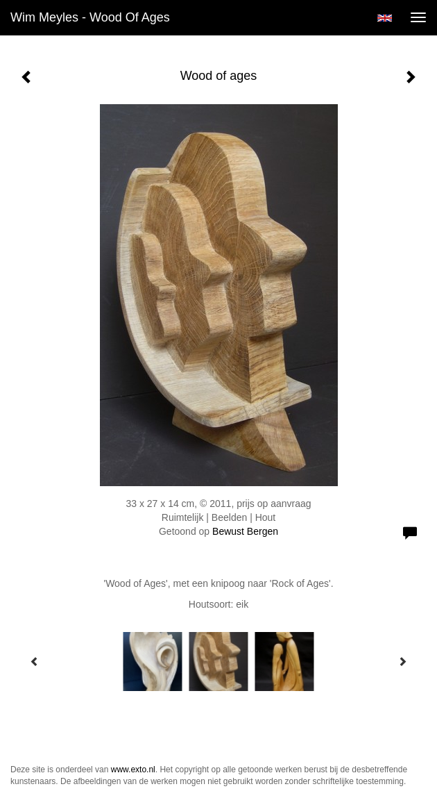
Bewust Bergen (245, 531)
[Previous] (34, 661)
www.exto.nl (133, 769)
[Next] (402, 661)
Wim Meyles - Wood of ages (90, 17)
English (385, 18)
